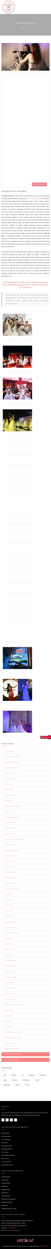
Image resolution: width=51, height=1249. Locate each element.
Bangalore (32, 1075)
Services (27, 27)
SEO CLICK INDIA (44, 1246)
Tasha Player (5, 1180)
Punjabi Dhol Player (7, 1202)
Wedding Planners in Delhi (8, 1208)
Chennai (27, 1085)
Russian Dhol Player (7, 1165)
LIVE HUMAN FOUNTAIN (7, 1155)
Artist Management (6, 1149)
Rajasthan (15, 1080)
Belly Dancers (5, 1158)
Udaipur (17, 1085)
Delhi (5, 1075)
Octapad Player (5, 1183)
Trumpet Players (6, 1177)
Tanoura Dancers (6, 1162)
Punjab (37, 1080)
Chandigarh (7, 1085)
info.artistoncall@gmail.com (12, 1230)
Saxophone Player (6, 1146)
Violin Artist (4, 1142)
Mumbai (14, 1075)
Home (22, 27)
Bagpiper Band (5, 1189)
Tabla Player (5, 1186)
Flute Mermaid (5, 1133)
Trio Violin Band (5, 1139)
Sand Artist (4, 1205)
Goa (22, 1075)
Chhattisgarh (26, 1080)
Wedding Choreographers (8, 1199)
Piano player (5, 1152)
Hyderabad (43, 1075)
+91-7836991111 (25, 287)
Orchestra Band (5, 1196)
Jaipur (5, 1080)
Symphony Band (6, 1136)
